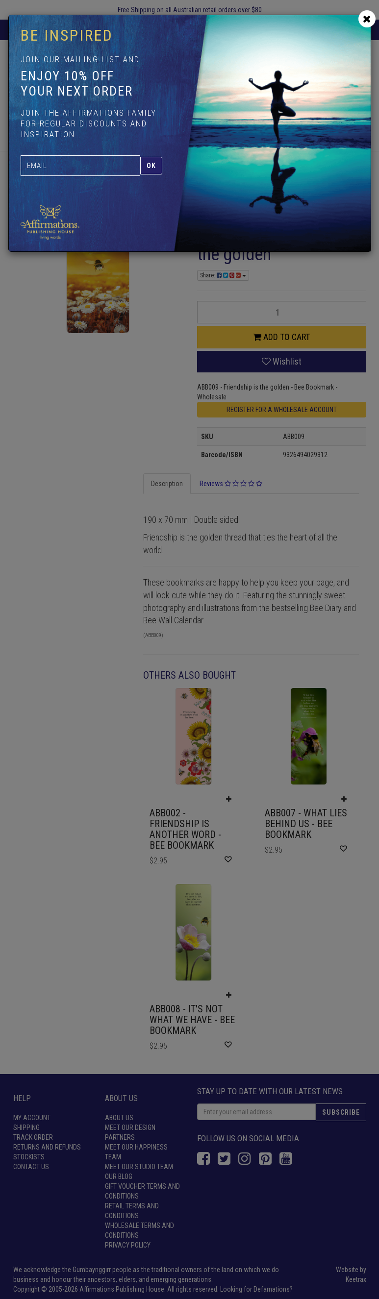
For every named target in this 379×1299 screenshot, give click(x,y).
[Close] (367, 18)
